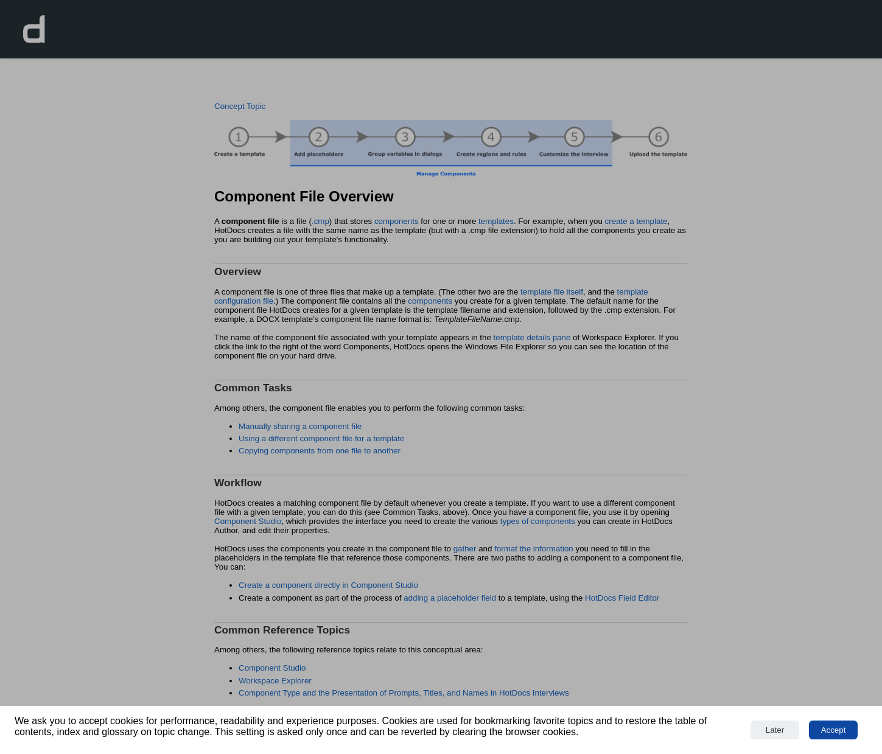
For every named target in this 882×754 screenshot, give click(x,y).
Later (775, 730)
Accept (833, 730)
